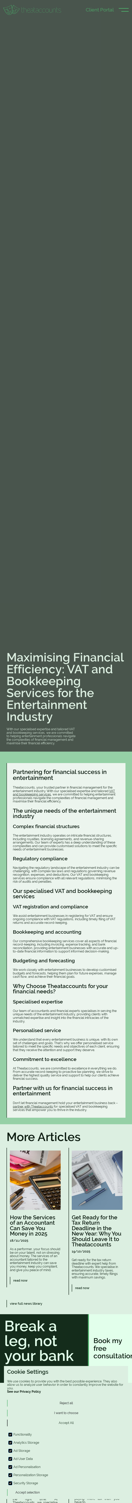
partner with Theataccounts (33, 1106)
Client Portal (100, 10)
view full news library (26, 1304)
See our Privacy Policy (24, 1391)
